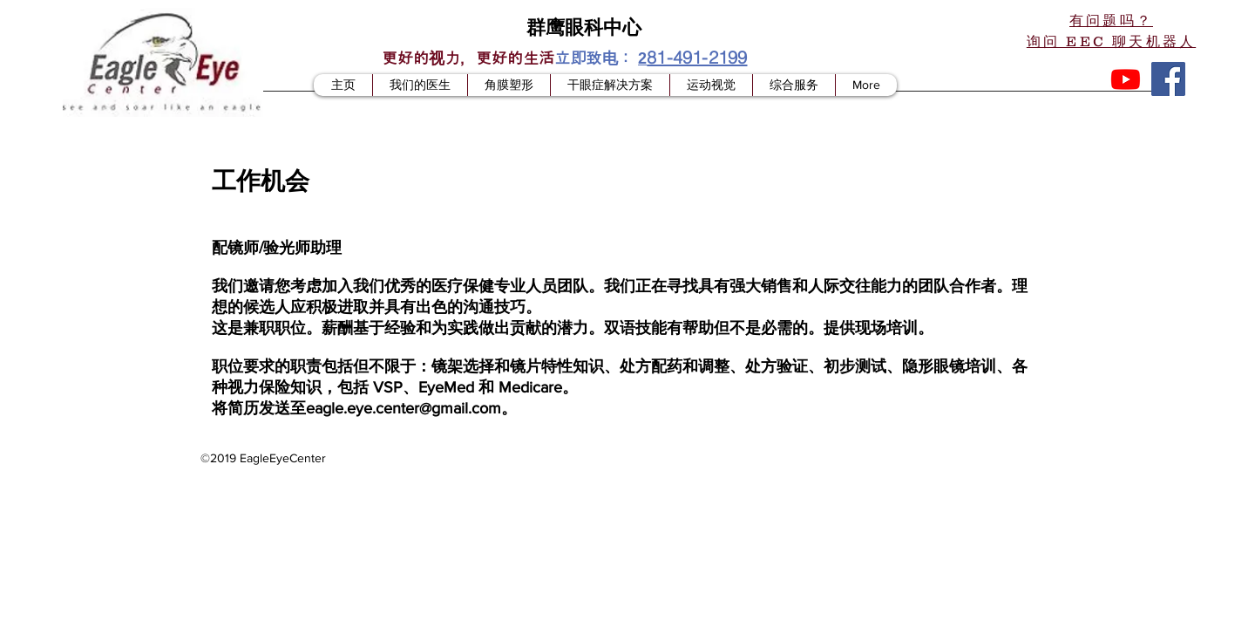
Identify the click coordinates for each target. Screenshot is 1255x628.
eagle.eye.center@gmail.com (403, 408)
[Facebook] (1168, 79)
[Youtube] (1126, 79)
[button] (1111, 30)
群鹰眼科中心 (583, 26)
